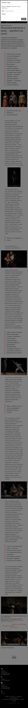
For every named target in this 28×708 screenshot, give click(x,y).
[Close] (25, 2)
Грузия (9, 6)
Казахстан (13, 6)
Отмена (24, 19)
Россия (18, 6)
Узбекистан (4, 8)
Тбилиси (4, 14)
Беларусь (4, 6)
